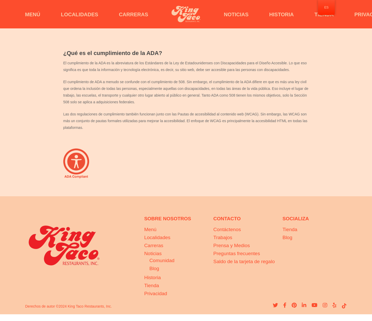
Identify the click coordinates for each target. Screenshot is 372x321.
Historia (152, 277)
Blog (154, 268)
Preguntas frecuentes (236, 253)
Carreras (153, 245)
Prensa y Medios (231, 245)
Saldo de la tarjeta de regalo (244, 261)
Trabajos (222, 237)
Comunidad (161, 260)
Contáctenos (227, 229)
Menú (150, 229)
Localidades (157, 237)
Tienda (151, 285)
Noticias (153, 253)
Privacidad (155, 293)
